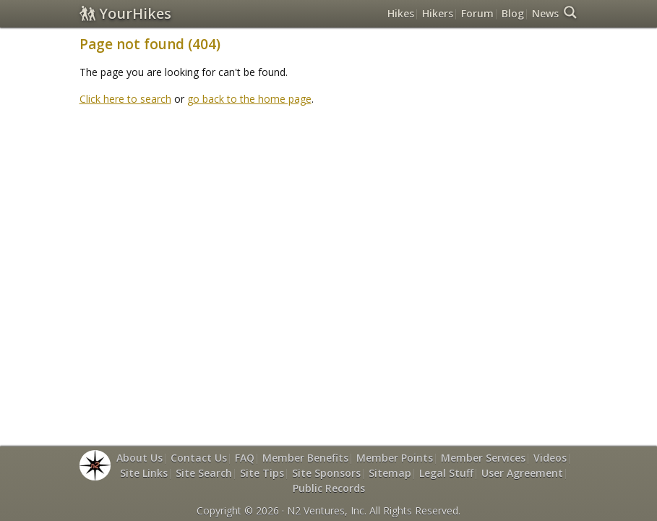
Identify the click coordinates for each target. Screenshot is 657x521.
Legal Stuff (446, 473)
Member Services (483, 458)
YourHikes (125, 13)
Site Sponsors (326, 473)
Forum (477, 13)
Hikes (400, 13)
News (545, 13)
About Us (139, 458)
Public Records (329, 488)
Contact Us (199, 458)
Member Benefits (305, 458)
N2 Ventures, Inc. (326, 510)
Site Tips (262, 473)
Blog (513, 13)
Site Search (204, 473)
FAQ (244, 458)
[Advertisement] (343, 150)
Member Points (394, 458)
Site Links (144, 473)
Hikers (437, 13)
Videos (550, 458)
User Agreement (522, 473)
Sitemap (390, 473)
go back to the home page (249, 99)
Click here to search (125, 99)
